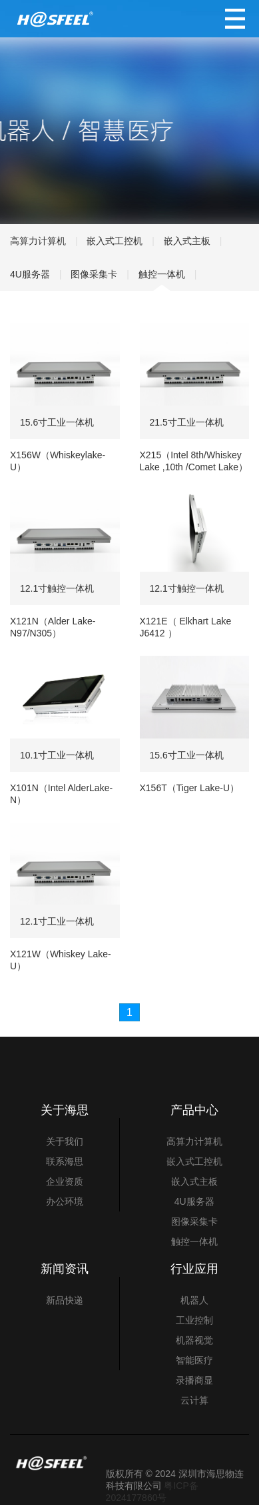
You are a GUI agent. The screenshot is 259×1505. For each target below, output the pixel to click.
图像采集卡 (94, 274)
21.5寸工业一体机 (187, 422)
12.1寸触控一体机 (57, 588)
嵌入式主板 (187, 240)
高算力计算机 (38, 240)
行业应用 (194, 1269)
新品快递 (64, 1300)
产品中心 (194, 1110)
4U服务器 (30, 274)
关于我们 (64, 1141)
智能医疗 (194, 1360)
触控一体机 (161, 274)
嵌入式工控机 (114, 240)
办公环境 (64, 1201)
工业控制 (194, 1320)
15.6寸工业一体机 (57, 422)
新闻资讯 (65, 1269)
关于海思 (65, 1110)
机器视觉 (194, 1340)
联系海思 (64, 1161)
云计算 (194, 1400)
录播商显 (194, 1380)
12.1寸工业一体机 (57, 921)
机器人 (194, 1300)
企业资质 (64, 1181)
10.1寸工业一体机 (57, 755)
